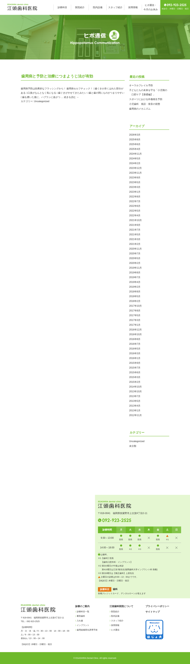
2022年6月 (135, 206)
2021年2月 (135, 244)
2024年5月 (135, 158)
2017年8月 (135, 310)
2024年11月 (135, 154)
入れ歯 (80, 620)
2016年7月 (135, 344)
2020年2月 (135, 263)
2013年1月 (135, 410)
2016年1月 (135, 358)
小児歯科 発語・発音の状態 (144, 104)
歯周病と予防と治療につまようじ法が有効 (57, 76)
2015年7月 (135, 367)
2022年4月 (135, 215)
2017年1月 (135, 325)
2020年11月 (135, 248)
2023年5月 (135, 182)
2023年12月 (135, 168)
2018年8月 (135, 291)
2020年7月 (135, 253)
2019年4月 (135, 282)
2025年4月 (135, 149)
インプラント (83, 625)
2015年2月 (135, 382)
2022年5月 (135, 210)
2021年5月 (135, 234)
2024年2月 (135, 163)
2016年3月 (135, 353)
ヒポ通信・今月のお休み (151, 7)
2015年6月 (135, 372)
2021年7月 (135, 229)
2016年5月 (135, 348)
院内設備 (97, 7)
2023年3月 (135, 187)
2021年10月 (135, 220)
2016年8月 (135, 339)
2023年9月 (135, 177)
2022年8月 (135, 196)
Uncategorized (41, 101)
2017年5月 (135, 315)
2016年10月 (135, 334)
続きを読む (71, 97)
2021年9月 (135, 225)
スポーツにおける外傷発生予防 (145, 99)
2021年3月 (135, 239)
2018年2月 (135, 301)
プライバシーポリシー (157, 606)
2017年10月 (135, 306)
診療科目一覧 (83, 611)
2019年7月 (135, 277)
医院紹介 (80, 7)
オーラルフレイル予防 (141, 85)
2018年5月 (135, 296)
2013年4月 (135, 405)
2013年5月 (135, 401)
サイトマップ (152, 611)
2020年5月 (135, 258)
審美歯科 (81, 616)
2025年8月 (135, 139)
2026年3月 (135, 134)
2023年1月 (135, 192)
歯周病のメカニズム (140, 108)
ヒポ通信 (115, 630)
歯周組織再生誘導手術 (87, 630)
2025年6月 (135, 144)
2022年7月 (135, 201)
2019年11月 (135, 268)
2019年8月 (135, 272)
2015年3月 (135, 377)
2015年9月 (135, 363)
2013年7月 (135, 396)
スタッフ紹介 (115, 7)
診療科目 (62, 7)
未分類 (132, 446)
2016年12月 (135, 329)
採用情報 (133, 7)
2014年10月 (135, 386)
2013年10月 (135, 391)
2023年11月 (135, 173)
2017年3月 (135, 320)
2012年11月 (135, 415)
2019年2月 (135, 287)
